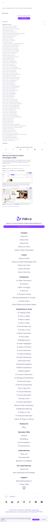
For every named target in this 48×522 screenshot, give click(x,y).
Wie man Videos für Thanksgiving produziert (9, 111)
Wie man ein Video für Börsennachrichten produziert (11, 77)
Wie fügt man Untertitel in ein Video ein (8, 55)
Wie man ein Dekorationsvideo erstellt (8, 96)
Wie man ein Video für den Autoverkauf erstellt (10, 67)
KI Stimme (24, 294)
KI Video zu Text (24, 416)
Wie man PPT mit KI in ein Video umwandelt (9, 26)
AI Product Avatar (24, 298)
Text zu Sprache (24, 392)
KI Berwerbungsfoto (24, 368)
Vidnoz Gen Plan (24, 269)
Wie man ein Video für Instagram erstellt (8, 81)
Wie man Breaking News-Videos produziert (9, 75)
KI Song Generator (24, 398)
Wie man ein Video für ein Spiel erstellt (8, 92)
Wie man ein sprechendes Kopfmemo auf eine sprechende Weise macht (14, 134)
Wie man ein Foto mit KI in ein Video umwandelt (10, 52)
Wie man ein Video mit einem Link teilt (8, 64)
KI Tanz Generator (24, 354)
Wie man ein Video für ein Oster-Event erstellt (9, 99)
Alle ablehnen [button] (43, 519)
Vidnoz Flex (24, 247)
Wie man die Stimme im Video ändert (8, 59)
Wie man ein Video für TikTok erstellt (8, 83)
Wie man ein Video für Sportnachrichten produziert (10, 78)
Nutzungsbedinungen (11, 515)
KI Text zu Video (24, 319)
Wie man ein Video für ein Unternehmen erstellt (10, 72)
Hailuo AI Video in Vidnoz (24, 422)
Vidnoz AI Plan (24, 262)
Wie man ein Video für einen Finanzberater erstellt (10, 115)
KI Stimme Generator (24, 388)
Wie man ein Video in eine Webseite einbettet (9, 62)
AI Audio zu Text (24, 333)
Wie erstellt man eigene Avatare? (7, 119)
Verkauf (24, 439)
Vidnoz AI (24, 240)
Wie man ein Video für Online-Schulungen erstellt (23, 8)
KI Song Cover (24, 402)
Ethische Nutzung (23, 515)
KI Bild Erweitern (24, 374)
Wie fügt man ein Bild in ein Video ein (8, 58)
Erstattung (34, 515)
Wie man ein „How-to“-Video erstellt (8, 39)
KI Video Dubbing (24, 357)
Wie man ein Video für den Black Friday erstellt (9, 100)
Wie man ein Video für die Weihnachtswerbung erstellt (11, 102)
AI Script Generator (24, 361)
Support (3, 8)
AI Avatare (24, 287)
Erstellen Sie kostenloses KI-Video (24, 228)
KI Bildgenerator (24, 343)
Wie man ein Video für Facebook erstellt (8, 84)
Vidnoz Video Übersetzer (24, 253)
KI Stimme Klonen (24, 385)
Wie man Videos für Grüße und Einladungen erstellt (10, 106)
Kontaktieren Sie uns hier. (15, 206)
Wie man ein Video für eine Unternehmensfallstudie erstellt (11, 116)
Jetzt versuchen (24, 18)
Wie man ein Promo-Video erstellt (7, 97)
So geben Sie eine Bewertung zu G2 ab (8, 140)
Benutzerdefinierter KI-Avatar (24, 301)
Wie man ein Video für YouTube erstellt (8, 40)
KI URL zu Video (24, 326)
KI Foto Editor (24, 340)
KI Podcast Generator (24, 419)
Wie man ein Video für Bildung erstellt (8, 94)
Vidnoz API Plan (24, 272)
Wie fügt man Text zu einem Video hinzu (9, 53)
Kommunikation (24, 446)
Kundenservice (24, 449)
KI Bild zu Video (24, 323)
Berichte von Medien (24, 464)
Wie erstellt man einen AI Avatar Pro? (8, 128)
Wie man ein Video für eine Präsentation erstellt (10, 90)
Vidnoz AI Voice (24, 250)
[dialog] (24, 519)
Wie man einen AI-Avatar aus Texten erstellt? (9, 137)
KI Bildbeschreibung (24, 412)
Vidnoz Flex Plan (24, 276)
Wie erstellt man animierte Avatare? (8, 121)
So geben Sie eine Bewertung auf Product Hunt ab (10, 138)
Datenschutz (35, 513)
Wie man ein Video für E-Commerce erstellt (9, 70)
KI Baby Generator (24, 337)
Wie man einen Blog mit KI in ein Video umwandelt (10, 49)
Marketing (24, 442)
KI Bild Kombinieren (24, 371)
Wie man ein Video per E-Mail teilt (7, 30)
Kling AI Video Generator (24, 409)
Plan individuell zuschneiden (24, 476)
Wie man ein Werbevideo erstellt (7, 37)
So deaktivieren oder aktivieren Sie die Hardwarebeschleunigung (13, 43)
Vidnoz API (24, 473)
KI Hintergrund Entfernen (24, 381)
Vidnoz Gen (24, 243)
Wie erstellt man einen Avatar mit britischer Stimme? (10, 34)
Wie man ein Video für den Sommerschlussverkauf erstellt (11, 68)
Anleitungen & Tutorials (10, 8)
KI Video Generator (24, 284)
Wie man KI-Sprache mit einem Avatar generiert (10, 133)
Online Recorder (24, 364)
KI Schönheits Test (24, 330)
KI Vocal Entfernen (24, 395)
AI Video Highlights (24, 347)
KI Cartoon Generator (24, 378)
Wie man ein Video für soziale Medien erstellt (9, 80)
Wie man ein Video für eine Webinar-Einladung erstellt (11, 108)
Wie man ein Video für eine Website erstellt (9, 93)
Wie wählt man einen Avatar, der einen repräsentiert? (11, 124)
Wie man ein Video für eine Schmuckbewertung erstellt (11, 74)
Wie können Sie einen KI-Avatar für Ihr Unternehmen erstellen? (12, 127)
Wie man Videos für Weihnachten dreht (8, 109)
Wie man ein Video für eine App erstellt (8, 89)
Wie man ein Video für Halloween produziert (9, 112)
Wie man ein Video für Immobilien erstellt (9, 65)
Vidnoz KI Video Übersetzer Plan (24, 265)
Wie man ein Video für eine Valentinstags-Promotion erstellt (12, 103)
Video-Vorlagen (24, 291)
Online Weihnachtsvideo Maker (24, 308)
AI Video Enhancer (24, 350)
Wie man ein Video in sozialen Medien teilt (9, 61)
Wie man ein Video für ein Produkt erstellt (9, 71)
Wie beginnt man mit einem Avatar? (8, 118)
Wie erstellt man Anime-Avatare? (7, 122)
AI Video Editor (24, 304)
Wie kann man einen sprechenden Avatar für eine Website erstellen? (13, 33)
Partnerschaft (24, 461)
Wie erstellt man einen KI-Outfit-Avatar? (8, 131)
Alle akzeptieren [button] (36, 519)
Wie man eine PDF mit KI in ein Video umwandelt (10, 46)
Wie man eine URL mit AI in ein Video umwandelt (10, 48)
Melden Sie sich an (9, 168)
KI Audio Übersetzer (24, 405)
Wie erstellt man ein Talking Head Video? (9, 36)
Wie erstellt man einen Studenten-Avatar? (9, 130)
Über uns (24, 457)
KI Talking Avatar (24, 316)
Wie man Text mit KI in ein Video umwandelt (9, 27)
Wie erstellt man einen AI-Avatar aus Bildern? (9, 31)
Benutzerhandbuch (24, 484)
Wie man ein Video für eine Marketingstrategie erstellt (11, 86)
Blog (24, 431)
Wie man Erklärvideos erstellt (7, 42)
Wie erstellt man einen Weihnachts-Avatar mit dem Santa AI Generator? (14, 125)
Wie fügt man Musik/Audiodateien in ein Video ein (10, 56)
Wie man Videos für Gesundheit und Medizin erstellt (10, 105)
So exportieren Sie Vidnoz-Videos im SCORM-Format (10, 45)
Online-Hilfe (24, 488)
